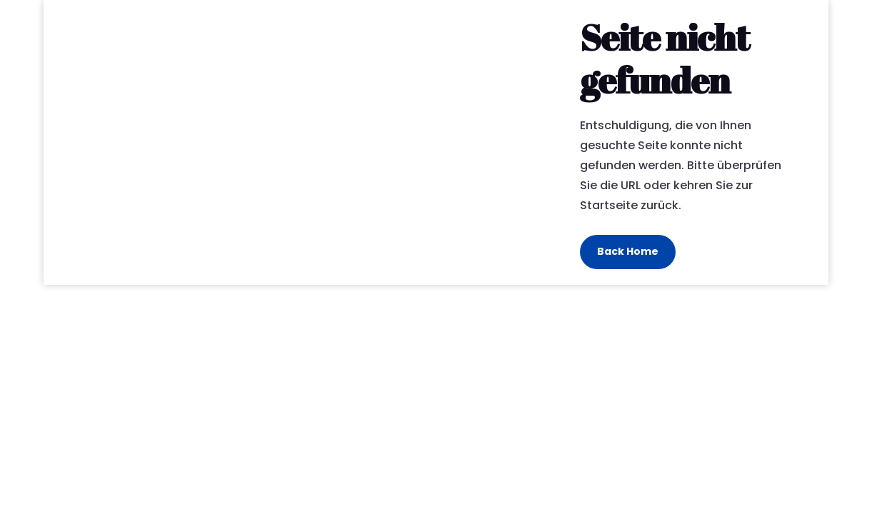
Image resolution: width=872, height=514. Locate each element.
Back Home (627, 251)
